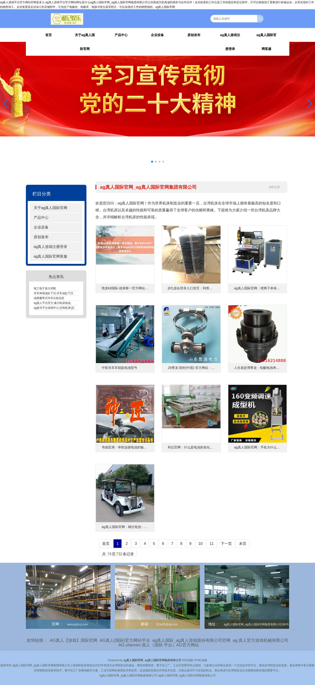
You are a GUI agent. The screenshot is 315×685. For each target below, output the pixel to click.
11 (212, 544)
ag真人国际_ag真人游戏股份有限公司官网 (191, 640)
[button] (309, 104)
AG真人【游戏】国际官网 (73, 640)
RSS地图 (187, 660)
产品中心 (121, 35)
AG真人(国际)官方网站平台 (125, 640)
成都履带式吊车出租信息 (49, 298)
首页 (48, 35)
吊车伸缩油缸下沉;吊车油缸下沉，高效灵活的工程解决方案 (70, 293)
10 (201, 544)
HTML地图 (200, 660)
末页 (242, 544)
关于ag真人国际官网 (85, 42)
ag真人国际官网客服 (266, 42)
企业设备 (157, 35)
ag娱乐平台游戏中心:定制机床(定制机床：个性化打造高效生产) (73, 307)
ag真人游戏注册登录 (230, 42)
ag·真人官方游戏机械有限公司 (260, 640)
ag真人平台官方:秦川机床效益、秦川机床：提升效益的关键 (70, 303)
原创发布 (193, 35)
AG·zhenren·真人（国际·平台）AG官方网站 (158, 645)
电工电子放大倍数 (45, 288)
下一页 (226, 544)
